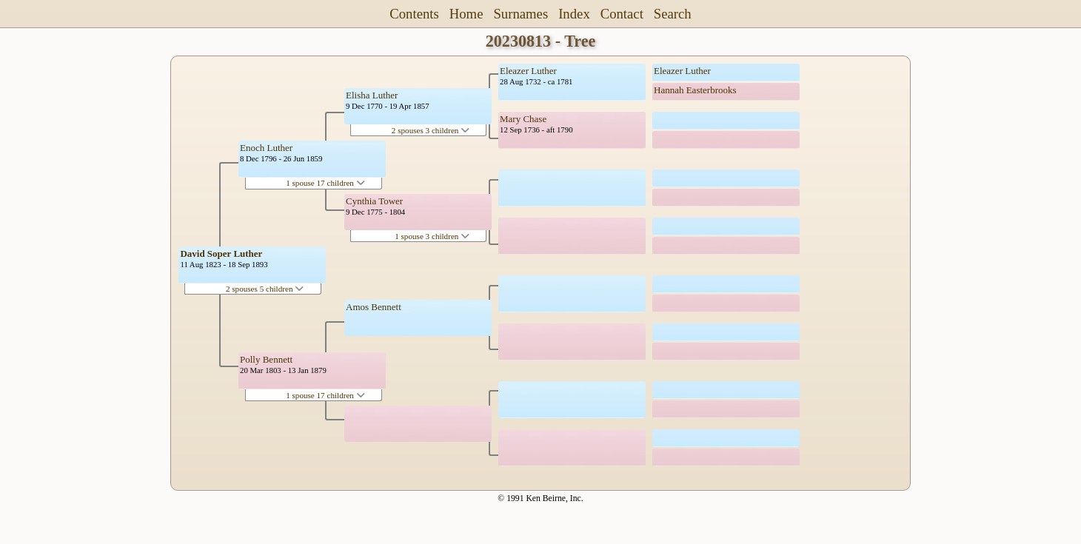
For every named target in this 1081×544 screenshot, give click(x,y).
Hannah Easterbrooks (695, 89)
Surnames (520, 13)
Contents (414, 13)
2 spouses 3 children (430, 130)
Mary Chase (523, 118)
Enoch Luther (266, 147)
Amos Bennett (373, 306)
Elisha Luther (372, 95)
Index (574, 13)
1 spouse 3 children (432, 236)
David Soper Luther (221, 253)
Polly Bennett (266, 359)
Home (466, 13)
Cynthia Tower (374, 200)
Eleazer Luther (528, 70)
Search (673, 13)
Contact (621, 13)
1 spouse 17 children (325, 182)
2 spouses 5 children (265, 288)
